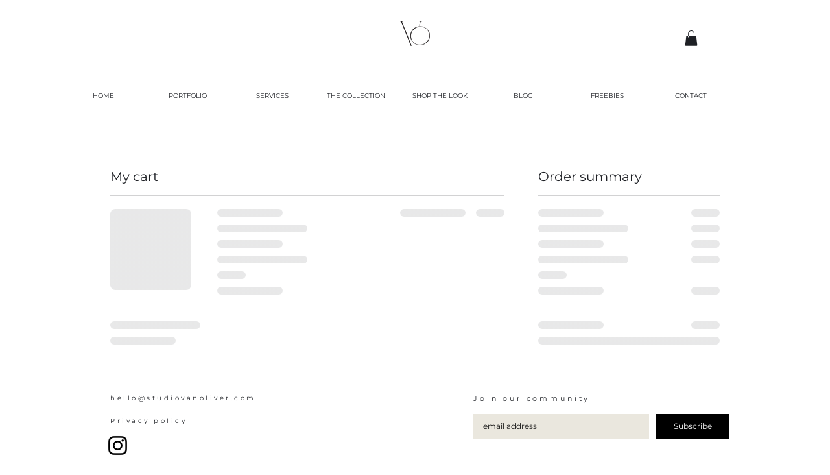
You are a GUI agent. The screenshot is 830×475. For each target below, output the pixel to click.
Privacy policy (148, 421)
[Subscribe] (692, 426)
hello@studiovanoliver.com (183, 398)
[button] (691, 38)
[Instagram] (117, 445)
